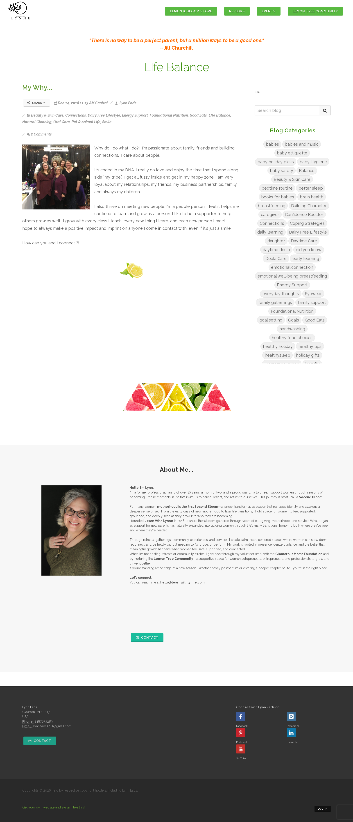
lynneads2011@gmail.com (52, 726)
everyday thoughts (280, 293)
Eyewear (313, 293)
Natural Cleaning (37, 122)
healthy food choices (292, 337)
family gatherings (275, 302)
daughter (276, 241)
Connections (75, 115)
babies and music (301, 144)
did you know (308, 249)
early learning (305, 258)
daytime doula (276, 249)
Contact (147, 637)
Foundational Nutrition (169, 115)
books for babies (277, 197)
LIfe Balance (219, 115)
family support (312, 302)
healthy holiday (278, 346)
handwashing (292, 328)
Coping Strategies (307, 223)
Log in (323, 808)
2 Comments (39, 134)
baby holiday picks (276, 161)
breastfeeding (271, 205)
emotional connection (292, 267)
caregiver (270, 214)
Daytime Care (304, 241)
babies (272, 144)
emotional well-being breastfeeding (292, 276)
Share (36, 102)
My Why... (37, 87)
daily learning (270, 232)
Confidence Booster (304, 214)
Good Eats (198, 115)
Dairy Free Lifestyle (104, 115)
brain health (311, 197)
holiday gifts (308, 355)
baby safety (281, 170)
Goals (293, 320)
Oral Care (61, 122)
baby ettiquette (292, 153)
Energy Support (135, 115)
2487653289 (43, 721)
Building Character (309, 205)
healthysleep (277, 355)
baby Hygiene (313, 161)
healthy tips (310, 346)
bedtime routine (277, 188)
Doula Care (276, 258)
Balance (307, 170)
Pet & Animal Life (86, 122)
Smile (106, 122)
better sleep (311, 188)
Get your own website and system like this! (53, 807)
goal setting (271, 320)
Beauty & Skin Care (47, 115)
